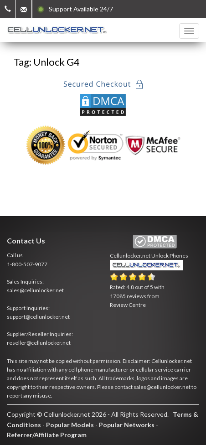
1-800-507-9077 (27, 264)
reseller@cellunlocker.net (39, 342)
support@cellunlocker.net (38, 316)
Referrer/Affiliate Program (47, 435)
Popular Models (70, 425)
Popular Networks (126, 425)
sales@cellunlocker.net (35, 290)
